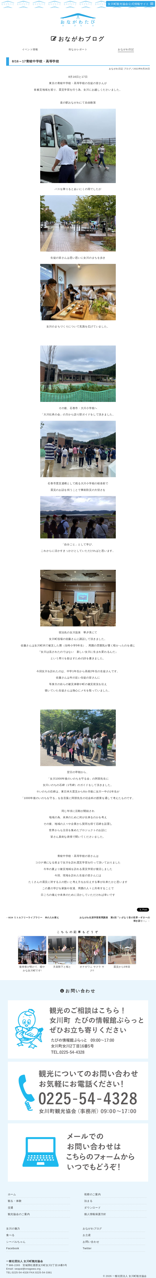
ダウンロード (92, 1207)
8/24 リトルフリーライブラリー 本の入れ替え (33, 917)
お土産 (87, 1235)
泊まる (88, 1200)
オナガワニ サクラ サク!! (92, 968)
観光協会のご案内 (19, 1214)
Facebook (12, 1248)
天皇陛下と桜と (62, 966)
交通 (10, 1207)
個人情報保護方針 (95, 1214)
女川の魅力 (13, 1228)
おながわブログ (81, 39)
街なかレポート (78, 49)
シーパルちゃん (15, 1241)
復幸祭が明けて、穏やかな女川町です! (32, 968)
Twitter (87, 1248)
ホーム (12, 1194)
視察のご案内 (92, 1194)
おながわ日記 (126, 49)
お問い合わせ (91, 1241)
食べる (10, 1235)
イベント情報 (30, 49)
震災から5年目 (122, 966)
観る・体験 (15, 1200)
